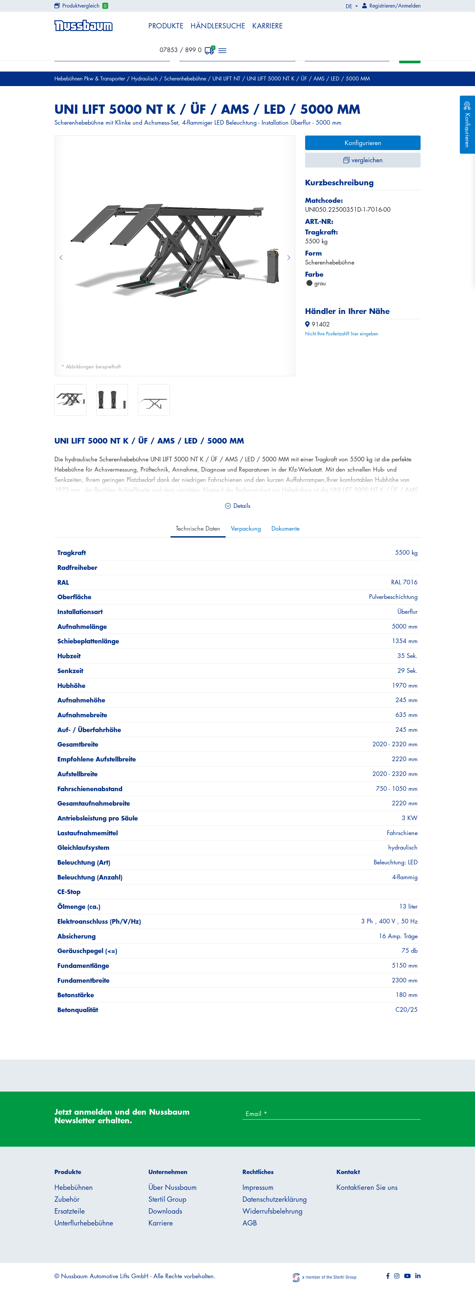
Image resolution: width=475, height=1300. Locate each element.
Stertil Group (167, 1199)
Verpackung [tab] (246, 528)
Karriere (267, 25)
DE (350, 6)
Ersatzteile (69, 1211)
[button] (61, 256)
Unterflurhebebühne (83, 1222)
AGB (249, 1222)
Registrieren (382, 5)
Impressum (257, 1187)
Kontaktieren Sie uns (366, 1187)
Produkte (165, 25)
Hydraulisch (145, 78)
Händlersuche (218, 25)
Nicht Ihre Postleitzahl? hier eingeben (341, 333)
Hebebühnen (73, 1187)
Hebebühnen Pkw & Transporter (90, 78)
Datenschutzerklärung (274, 1199)
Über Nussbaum (172, 1187)
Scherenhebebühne (186, 78)
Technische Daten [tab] (198, 528)
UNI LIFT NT (227, 78)
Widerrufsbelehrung (272, 1211)
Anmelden (409, 5)
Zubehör (66, 1199)
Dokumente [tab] (285, 528)
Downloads (165, 1211)
